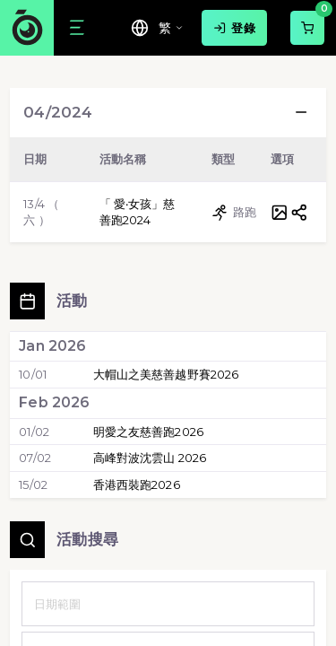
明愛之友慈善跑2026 (148, 431)
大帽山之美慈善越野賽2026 (166, 374)
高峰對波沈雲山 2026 (150, 457)
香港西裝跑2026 (136, 484)
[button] (301, 112)
